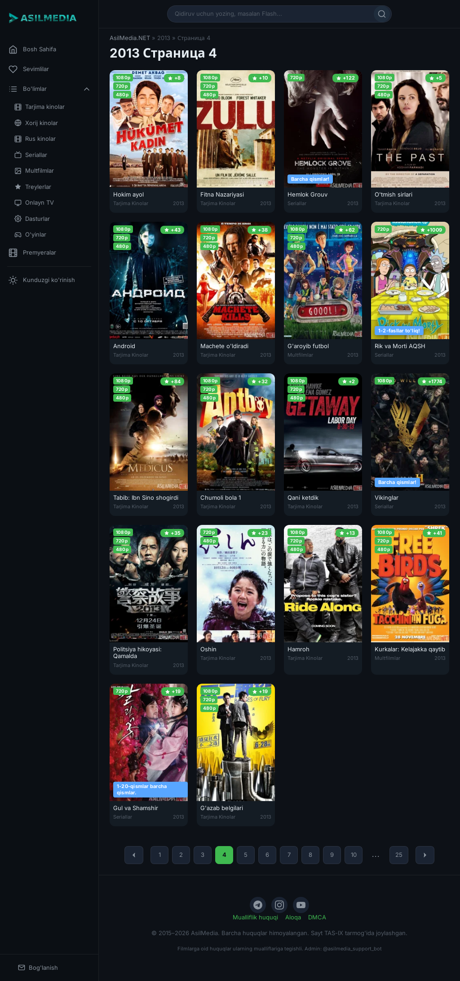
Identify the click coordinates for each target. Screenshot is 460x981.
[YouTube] (301, 905)
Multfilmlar (34, 171)
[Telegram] (258, 905)
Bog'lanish (38, 968)
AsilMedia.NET (130, 37)
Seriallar (30, 155)
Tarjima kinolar (39, 107)
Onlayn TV (34, 202)
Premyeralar (32, 252)
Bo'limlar (50, 89)
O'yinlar (30, 234)
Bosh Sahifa (32, 49)
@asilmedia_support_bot (352, 948)
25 (398, 854)
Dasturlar (32, 219)
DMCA (317, 917)
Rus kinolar (35, 139)
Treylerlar (32, 187)
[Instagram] (279, 905)
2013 (178, 203)
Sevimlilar (29, 69)
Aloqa (293, 917)
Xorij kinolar (36, 123)
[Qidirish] (382, 14)
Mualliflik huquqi (255, 917)
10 (354, 854)
